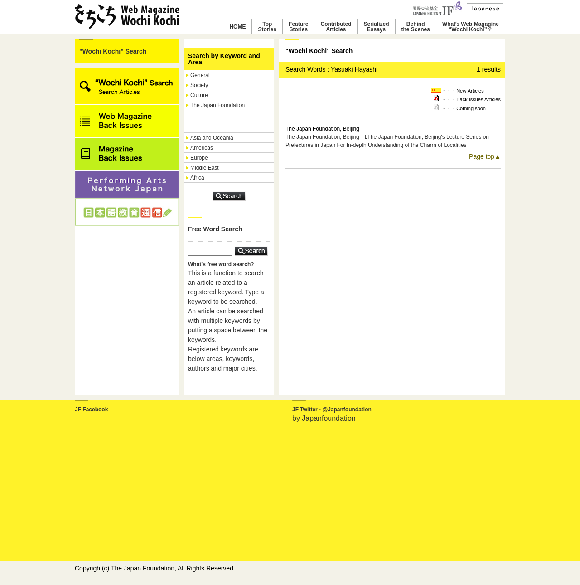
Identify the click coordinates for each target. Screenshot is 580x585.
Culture (199, 95)
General (200, 75)
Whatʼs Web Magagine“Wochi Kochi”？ (470, 27)
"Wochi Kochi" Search (112, 51)
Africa (197, 178)
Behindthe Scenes (415, 27)
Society (199, 85)
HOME (237, 27)
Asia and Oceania (211, 138)
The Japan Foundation (217, 105)
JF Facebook (91, 409)
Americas (201, 148)
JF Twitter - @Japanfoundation (332, 409)
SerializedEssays (376, 27)
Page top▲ (485, 156)
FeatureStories (298, 27)
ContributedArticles (335, 27)
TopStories (267, 27)
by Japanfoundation (324, 418)
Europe (199, 158)
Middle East (204, 168)
